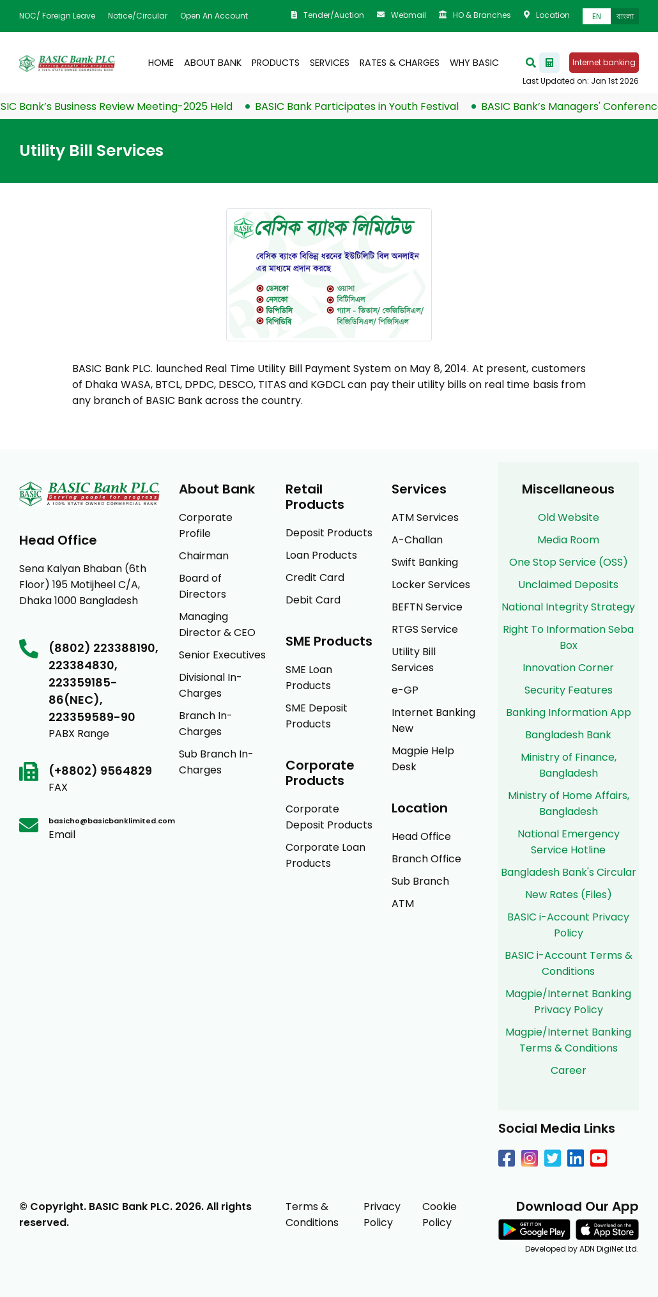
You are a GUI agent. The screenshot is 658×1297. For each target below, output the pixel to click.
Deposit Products (329, 532)
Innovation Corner (568, 667)
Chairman (204, 555)
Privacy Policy (382, 1214)
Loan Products (321, 555)
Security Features (568, 690)
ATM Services (425, 517)
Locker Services (431, 584)
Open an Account (214, 15)
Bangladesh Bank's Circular (568, 872)
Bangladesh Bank (568, 734)
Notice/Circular (137, 15)
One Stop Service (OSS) (568, 562)
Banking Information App (568, 712)
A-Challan (417, 539)
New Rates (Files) (568, 894)
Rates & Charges (400, 62)
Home (161, 62)
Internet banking (604, 62)
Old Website (568, 517)
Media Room (568, 539)
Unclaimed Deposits (568, 584)
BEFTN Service (427, 607)
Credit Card (315, 577)
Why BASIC (474, 62)
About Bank (212, 62)
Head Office (421, 836)
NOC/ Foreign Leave (57, 15)
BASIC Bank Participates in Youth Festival (362, 106)
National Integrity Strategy (568, 607)
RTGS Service (425, 629)
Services (329, 62)
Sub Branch (420, 881)
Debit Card (313, 600)
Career (568, 1070)
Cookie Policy (439, 1214)
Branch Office (426, 858)
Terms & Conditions (312, 1214)
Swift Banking (425, 562)
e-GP (405, 690)
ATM (403, 903)
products (276, 62)
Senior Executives (222, 655)
